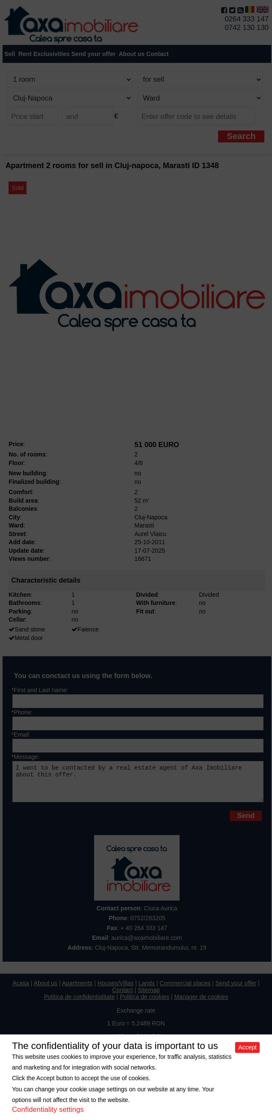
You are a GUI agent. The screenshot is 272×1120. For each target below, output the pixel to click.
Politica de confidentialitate (79, 1003)
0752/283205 (148, 924)
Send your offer (93, 53)
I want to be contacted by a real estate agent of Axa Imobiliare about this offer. (137, 785)
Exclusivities (51, 53)
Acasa (20, 989)
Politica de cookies (144, 1003)
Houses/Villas (116, 989)
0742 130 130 (247, 28)
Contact (157, 53)
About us (45, 989)
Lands (147, 989)
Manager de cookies (201, 1003)
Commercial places (185, 989)
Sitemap (149, 996)
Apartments (77, 989)
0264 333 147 (247, 19)
